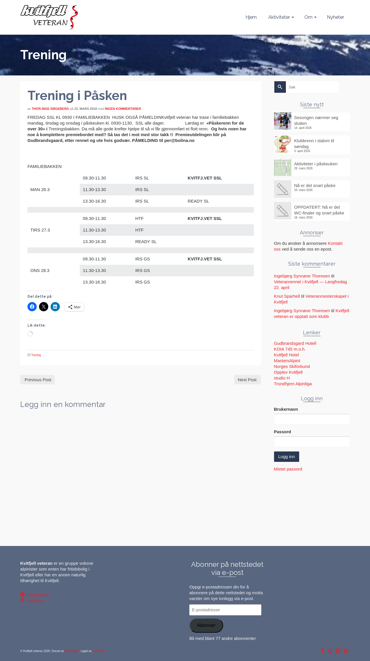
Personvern (37, 595)
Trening (36, 355)
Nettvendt (98, 651)
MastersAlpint (287, 360)
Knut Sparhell (287, 296)
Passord (282, 431)
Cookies (34, 600)
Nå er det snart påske (315, 185)
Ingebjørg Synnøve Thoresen (302, 275)
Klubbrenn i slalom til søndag (314, 143)
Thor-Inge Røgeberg (50, 108)
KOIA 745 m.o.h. (290, 349)
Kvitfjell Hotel (286, 354)
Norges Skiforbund (292, 366)
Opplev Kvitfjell (288, 372)
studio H (282, 377)
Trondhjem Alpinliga (293, 383)
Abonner (206, 625)
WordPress (72, 651)
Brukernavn (286, 409)
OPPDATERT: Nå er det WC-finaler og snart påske (319, 210)
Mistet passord (288, 468)
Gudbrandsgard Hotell (295, 343)
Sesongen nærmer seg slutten (316, 120)
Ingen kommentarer (123, 108)
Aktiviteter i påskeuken (316, 163)
